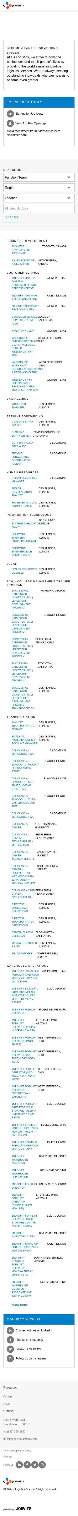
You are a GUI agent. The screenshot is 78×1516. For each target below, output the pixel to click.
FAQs (6, 1403)
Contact (8, 1411)
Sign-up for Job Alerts (25, 114)
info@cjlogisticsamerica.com (20, 1438)
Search (12, 217)
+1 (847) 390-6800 (14, 1431)
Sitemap (7, 1456)
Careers (7, 1396)
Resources (10, 1387)
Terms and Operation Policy (17, 1450)
